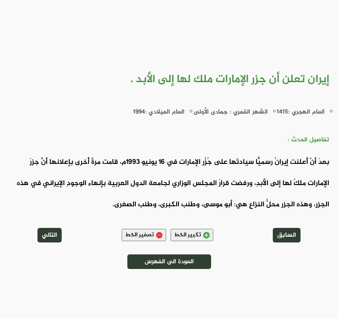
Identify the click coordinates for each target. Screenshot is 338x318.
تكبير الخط (192, 235)
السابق (286, 235)
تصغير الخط (144, 235)
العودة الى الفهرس (169, 262)
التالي (49, 235)
